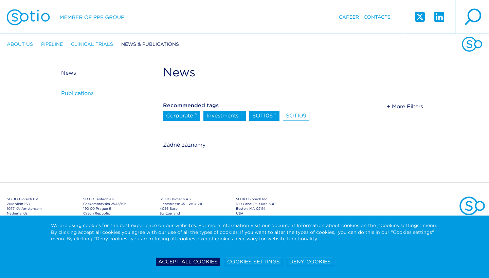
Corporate (181, 115)
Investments (224, 115)
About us (20, 44)
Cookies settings (253, 262)
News (68, 73)
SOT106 (264, 115)
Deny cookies (310, 262)
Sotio (65, 17)
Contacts (377, 17)
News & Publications (150, 44)
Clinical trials (92, 44)
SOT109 (296, 115)
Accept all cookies (188, 262)
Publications (77, 93)
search (472, 17)
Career (349, 17)
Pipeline (52, 44)
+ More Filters (405, 106)
